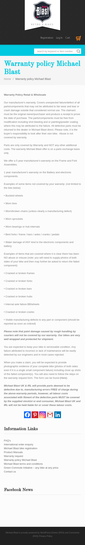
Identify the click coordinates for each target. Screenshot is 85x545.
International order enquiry (18, 444)
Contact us (10, 471)
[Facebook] (27, 414)
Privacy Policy (45, 536)
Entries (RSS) (57, 532)
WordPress (45, 532)
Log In (59, 37)
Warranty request (13, 456)
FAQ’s (7, 440)
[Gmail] (50, 414)
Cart (67, 37)
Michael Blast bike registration (20, 448)
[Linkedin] (57, 414)
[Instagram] (42, 414)
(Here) (63, 377)
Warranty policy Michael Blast (20, 459)
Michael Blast (12, 532)
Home (7, 78)
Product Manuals (13, 452)
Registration (46, 37)
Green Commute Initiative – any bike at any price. (31, 467)
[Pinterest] (35, 414)
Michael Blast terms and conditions (23, 463)
